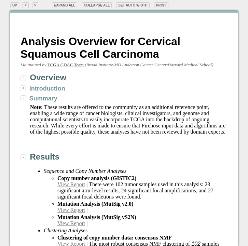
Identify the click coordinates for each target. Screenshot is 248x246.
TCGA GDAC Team (65, 64)
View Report (71, 184)
